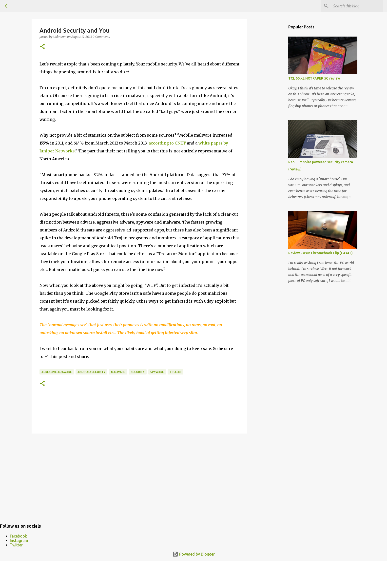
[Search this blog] (357, 6)
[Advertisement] (139, 475)
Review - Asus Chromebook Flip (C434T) (320, 253)
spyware (157, 372)
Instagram (19, 540)
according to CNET (167, 143)
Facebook (18, 536)
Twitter (16, 545)
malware (118, 372)
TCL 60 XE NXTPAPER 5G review (314, 78)
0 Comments (101, 37)
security (138, 372)
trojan (175, 372)
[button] (42, 46)
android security (91, 372)
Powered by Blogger (193, 554)
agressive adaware (56, 372)
